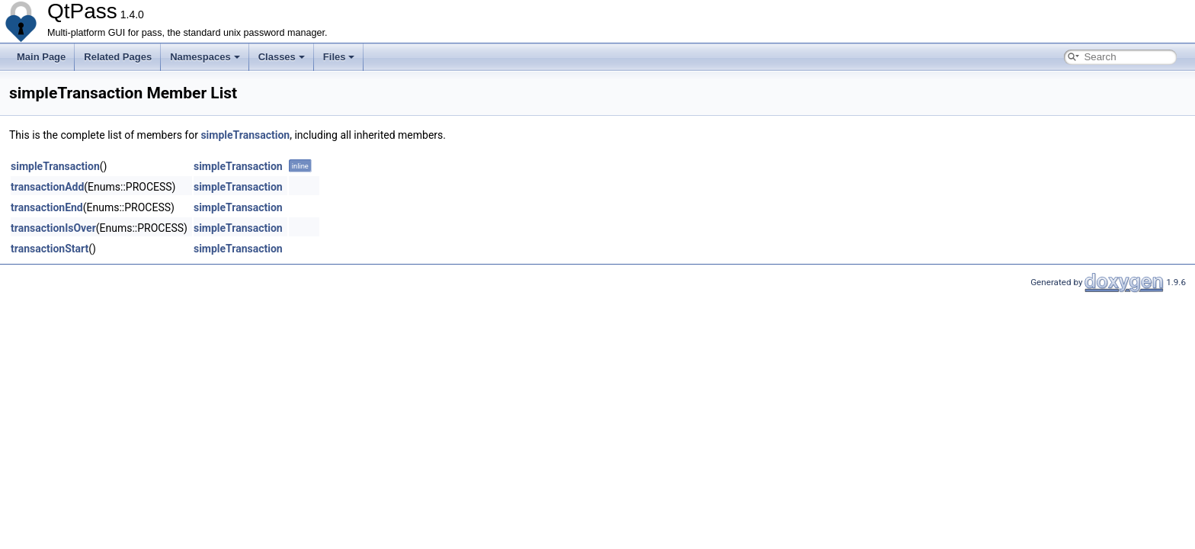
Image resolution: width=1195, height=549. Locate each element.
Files (339, 57)
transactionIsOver (53, 228)
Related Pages (118, 57)
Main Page (41, 57)
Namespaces (205, 57)
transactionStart (49, 248)
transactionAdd (47, 187)
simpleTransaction (245, 135)
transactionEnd (47, 207)
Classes (281, 57)
